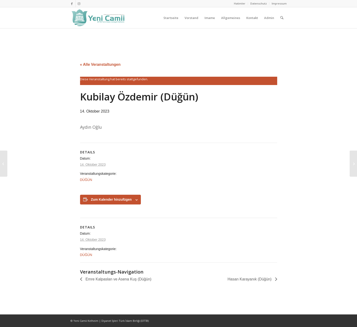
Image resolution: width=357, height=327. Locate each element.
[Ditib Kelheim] (99, 17)
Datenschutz (258, 3)
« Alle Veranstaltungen (100, 64)
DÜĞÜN (86, 180)
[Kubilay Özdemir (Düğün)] (3, 164)
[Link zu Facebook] (71, 3)
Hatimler (239, 3)
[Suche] (281, 17)
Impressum (279, 3)
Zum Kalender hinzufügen (111, 199)
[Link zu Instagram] (79, 3)
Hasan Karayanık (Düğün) (250, 279)
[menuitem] (240, 3)
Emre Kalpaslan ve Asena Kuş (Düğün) (118, 279)
